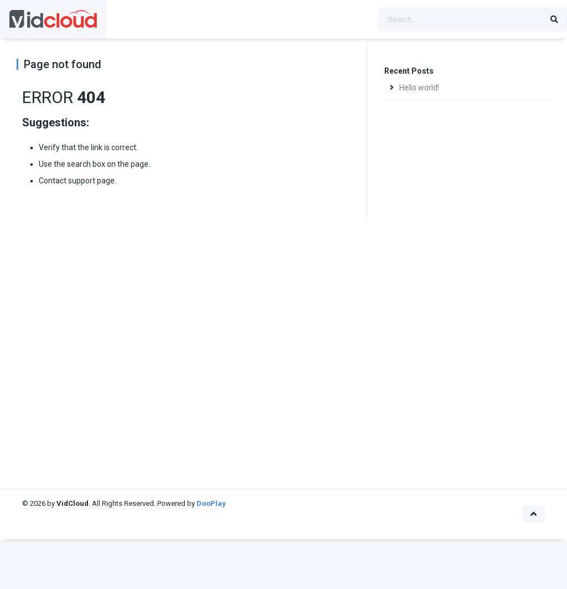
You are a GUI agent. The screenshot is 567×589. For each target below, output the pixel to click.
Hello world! (419, 87)
